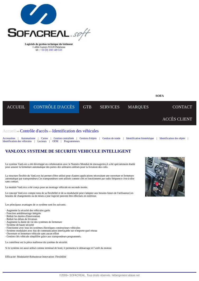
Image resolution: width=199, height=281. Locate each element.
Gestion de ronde (111, 138)
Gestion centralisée (64, 138)
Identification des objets (172, 138)
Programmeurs (72, 141)
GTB (87, 107)
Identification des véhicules (17, 141)
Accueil (9, 131)
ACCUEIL (16, 107)
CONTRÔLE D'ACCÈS (54, 107)
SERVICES (110, 107)
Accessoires (9, 138)
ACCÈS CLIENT (177, 119)
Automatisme (28, 138)
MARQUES (138, 107)
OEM (55, 141)
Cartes (44, 138)
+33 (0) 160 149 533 (51, 49)
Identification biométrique (140, 138)
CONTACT (182, 107)
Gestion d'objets (88, 138)
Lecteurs (41, 141)
